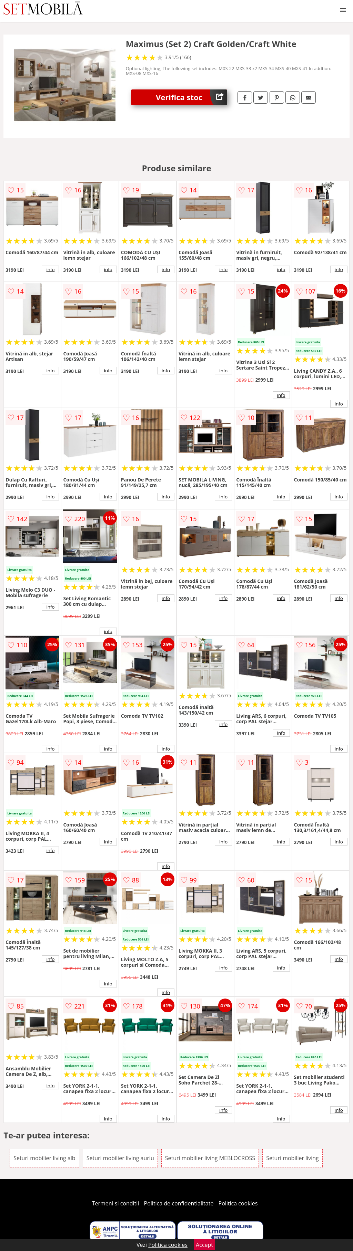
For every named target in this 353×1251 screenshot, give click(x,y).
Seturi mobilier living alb (44, 1158)
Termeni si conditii (115, 1203)
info (50, 269)
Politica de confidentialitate (179, 1203)
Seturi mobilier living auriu (120, 1158)
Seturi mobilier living (292, 1158)
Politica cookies (238, 1203)
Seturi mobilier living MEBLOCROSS (210, 1158)
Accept (204, 1245)
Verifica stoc (191, 97)
